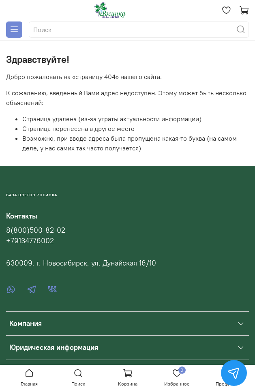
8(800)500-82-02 (35, 230)
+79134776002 (30, 240)
